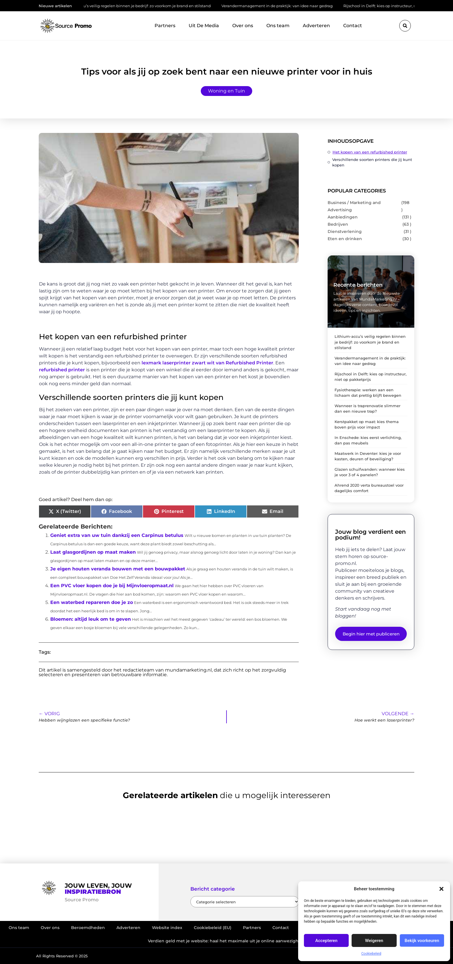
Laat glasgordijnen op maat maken (93, 552)
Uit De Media (204, 25)
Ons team (277, 25)
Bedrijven (338, 224)
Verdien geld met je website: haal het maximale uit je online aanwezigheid (226, 940)
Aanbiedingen (343, 217)
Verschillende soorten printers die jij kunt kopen (372, 162)
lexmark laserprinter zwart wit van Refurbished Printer (207, 363)
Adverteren (316, 25)
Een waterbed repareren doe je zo (91, 602)
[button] (441, 889)
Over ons (242, 25)
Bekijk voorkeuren (421, 940)
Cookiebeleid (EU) (212, 927)
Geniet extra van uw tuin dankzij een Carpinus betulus (116, 535)
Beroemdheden (88, 927)
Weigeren (374, 940)
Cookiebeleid (371, 954)
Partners (165, 25)
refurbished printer (62, 369)
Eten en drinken (345, 238)
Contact (352, 25)
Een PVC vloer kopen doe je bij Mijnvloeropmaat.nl (112, 585)
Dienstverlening (345, 231)
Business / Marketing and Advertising (354, 206)
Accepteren (326, 940)
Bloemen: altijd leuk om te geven (90, 619)
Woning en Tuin (226, 91)
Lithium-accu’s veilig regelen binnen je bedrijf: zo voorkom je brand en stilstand (138, 5)
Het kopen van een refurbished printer (370, 152)
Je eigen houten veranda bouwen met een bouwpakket (117, 569)
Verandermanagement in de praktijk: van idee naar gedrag (280, 5)
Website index (167, 927)
